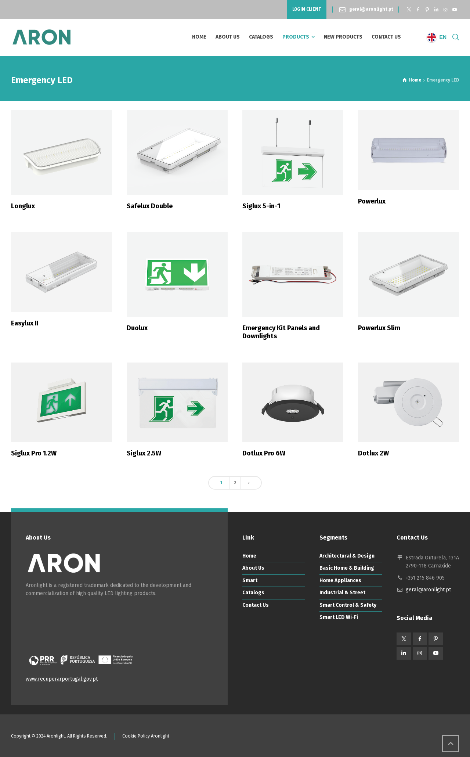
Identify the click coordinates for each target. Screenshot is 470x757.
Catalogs (253, 593)
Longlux (23, 206)
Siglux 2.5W (144, 453)
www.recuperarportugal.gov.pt (62, 679)
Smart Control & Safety (347, 605)
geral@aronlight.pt (371, 9)
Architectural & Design (347, 556)
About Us (253, 568)
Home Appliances (340, 580)
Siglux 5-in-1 (261, 206)
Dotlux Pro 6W (263, 453)
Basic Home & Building (346, 568)
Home (249, 556)
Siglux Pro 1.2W (34, 453)
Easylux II (25, 323)
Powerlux (372, 201)
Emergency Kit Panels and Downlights (281, 332)
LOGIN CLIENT (306, 9)
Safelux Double (150, 206)
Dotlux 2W (373, 453)
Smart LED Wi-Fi (338, 617)
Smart (249, 580)
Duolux (137, 328)
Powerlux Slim (379, 328)
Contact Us (255, 605)
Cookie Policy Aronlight (145, 736)
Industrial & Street (342, 593)
